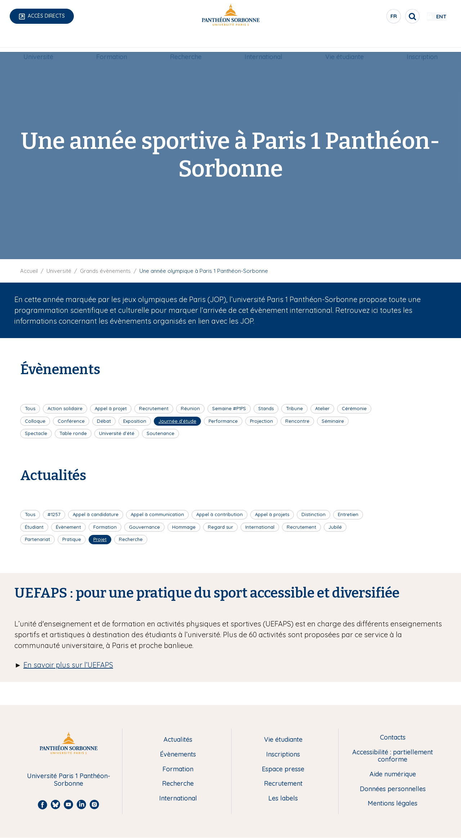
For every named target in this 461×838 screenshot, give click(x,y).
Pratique (71, 539)
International (263, 42)
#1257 (54, 514)
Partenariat (37, 539)
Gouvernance (144, 527)
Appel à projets (272, 514)
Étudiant (34, 527)
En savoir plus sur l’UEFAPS (68, 664)
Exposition (134, 421)
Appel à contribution (219, 514)
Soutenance (160, 433)
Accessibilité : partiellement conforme (392, 756)
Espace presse (283, 769)
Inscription (422, 42)
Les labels (283, 798)
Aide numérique (393, 774)
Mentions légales (392, 803)
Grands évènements (105, 270)
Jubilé (335, 527)
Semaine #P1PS (229, 408)
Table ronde (73, 433)
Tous (30, 408)
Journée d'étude (177, 421)
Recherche (186, 42)
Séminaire (333, 421)
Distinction (313, 514)
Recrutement (154, 408)
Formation (111, 42)
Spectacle (36, 433)
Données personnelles (393, 789)
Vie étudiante (344, 42)
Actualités (178, 740)
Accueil (29, 270)
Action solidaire (65, 408)
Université (38, 42)
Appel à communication (157, 514)
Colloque (35, 421)
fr (372, 17)
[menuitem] (38, 42)
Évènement (68, 527)
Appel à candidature (95, 514)
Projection (261, 421)
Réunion (190, 408)
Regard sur (220, 527)
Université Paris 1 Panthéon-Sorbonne (68, 779)
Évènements (178, 754)
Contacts (393, 737)
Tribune (294, 408)
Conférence (71, 421)
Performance (223, 421)
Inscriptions (283, 754)
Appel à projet (111, 408)
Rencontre (297, 421)
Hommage (184, 527)
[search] (391, 16)
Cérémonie (354, 408)
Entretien (348, 514)
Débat (104, 421)
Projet (100, 539)
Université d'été (116, 433)
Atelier (322, 408)
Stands (266, 408)
